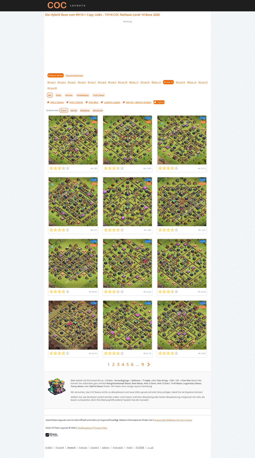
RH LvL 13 (156, 82)
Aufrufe (74, 110)
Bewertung (84, 110)
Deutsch (71, 447)
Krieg (58, 95)
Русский (60, 447)
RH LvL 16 (191, 82)
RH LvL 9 (112, 82)
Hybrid (160, 102)
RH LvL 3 (51, 82)
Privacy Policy (100, 427)
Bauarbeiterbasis (74, 75)
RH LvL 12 (145, 82)
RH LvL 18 (52, 88)
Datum (64, 110)
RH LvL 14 (168, 82)
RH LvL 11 (133, 82)
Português (118, 447)
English (48, 447)
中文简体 (140, 447)
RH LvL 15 (180, 82)
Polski (129, 447)
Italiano (105, 447)
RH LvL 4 (62, 82)
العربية (151, 447)
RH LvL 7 (92, 82)
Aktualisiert (98, 110)
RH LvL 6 (82, 82)
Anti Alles (93, 102)
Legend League (112, 102)
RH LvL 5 (72, 82)
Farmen (68, 95)
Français (83, 447)
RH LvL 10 (122, 82)
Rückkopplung (85, 427)
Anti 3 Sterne (76, 102)
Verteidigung (83, 95)
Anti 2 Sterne (57, 102)
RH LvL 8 (102, 82)
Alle (49, 95)
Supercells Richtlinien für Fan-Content (173, 420)
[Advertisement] (127, 46)
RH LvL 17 (203, 82)
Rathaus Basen (55, 75)
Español (95, 447)
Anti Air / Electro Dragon (138, 102)
